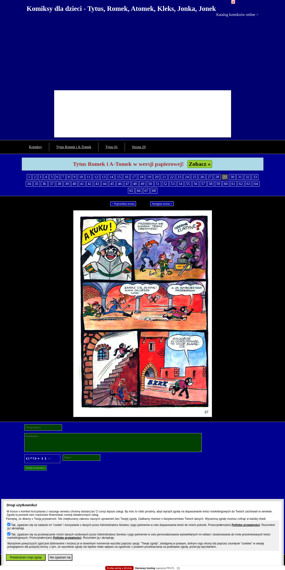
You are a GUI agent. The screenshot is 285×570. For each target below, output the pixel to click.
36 (44, 184)
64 (256, 184)
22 (172, 177)
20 (156, 177)
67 (146, 191)
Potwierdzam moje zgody (26, 557)
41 (82, 184)
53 (173, 184)
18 (141, 177)
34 (29, 184)
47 (127, 184)
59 (218, 184)
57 (203, 184)
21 (164, 177)
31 (240, 177)
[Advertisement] (143, 52)
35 (37, 184)
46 (120, 184)
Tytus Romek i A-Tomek (73, 147)
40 (74, 184)
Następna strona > (162, 203)
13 (103, 177)
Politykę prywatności (246, 525)
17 (134, 177)
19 (149, 177)
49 (143, 184)
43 (97, 184)
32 (247, 177)
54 (180, 184)
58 (211, 184)
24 (187, 177)
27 (209, 177)
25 (194, 177)
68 (154, 191)
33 (255, 177)
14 (111, 177)
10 (81, 177)
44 (105, 184)
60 (226, 184)
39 (67, 184)
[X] (178, 568)
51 (158, 184)
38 (59, 184)
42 (90, 184)
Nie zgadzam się (60, 557)
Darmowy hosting (145, 568)
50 (150, 184)
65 (131, 191)
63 (248, 184)
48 (135, 184)
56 (195, 184)
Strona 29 (139, 147)
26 (202, 177)
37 (52, 184)
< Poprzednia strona (123, 203)
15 (119, 177)
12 (96, 177)
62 (241, 184)
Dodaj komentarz (35, 468)
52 (165, 184)
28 (217, 177)
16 (126, 177)
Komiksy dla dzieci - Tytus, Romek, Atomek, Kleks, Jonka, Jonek (121, 8)
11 (88, 177)
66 (139, 191)
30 (232, 177)
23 (179, 177)
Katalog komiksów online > (237, 15)
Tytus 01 (111, 147)
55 (188, 184)
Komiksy (35, 147)
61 (233, 184)
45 (112, 184)
